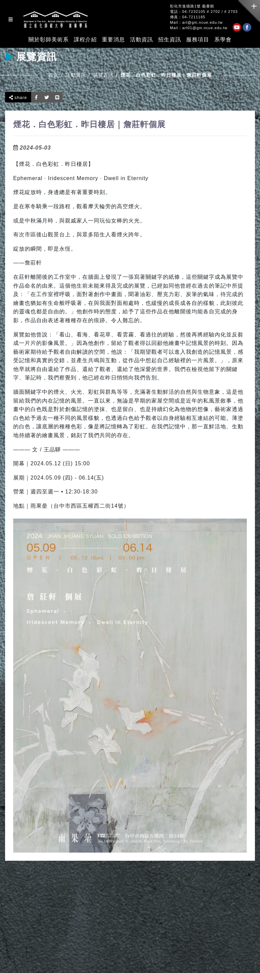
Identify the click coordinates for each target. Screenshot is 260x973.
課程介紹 (85, 39)
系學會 (223, 39)
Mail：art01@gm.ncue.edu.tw (199, 28)
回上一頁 (238, 97)
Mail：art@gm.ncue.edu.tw (196, 22)
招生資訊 (169, 39)
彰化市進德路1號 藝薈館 (192, 6)
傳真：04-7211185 (187, 17)
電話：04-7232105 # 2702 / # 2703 (204, 12)
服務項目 (197, 39)
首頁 (53, 75)
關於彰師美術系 (48, 39)
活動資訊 (141, 39)
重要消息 (113, 39)
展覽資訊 (103, 75)
